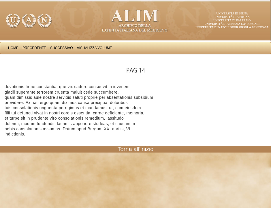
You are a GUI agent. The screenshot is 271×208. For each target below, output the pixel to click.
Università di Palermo (232, 20)
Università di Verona (232, 16)
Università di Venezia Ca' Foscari (232, 23)
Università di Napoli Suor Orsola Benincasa (232, 27)
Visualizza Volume (94, 48)
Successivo (61, 48)
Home (13, 48)
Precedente (34, 48)
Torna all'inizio (136, 149)
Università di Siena (232, 13)
